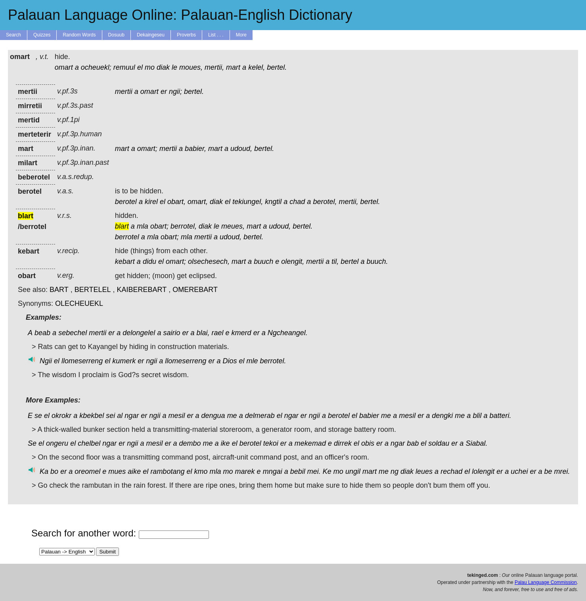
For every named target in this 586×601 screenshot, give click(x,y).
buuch (263, 261)
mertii (123, 91)
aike (134, 471)
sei (110, 416)
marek (245, 471)
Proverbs (186, 35)
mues (117, 471)
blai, (203, 333)
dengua (213, 416)
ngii (151, 361)
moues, (191, 67)
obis (367, 443)
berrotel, (183, 226)
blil (477, 416)
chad (297, 202)
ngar (131, 416)
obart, (176, 202)
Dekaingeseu (151, 35)
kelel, (256, 67)
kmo (200, 471)
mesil (176, 416)
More (241, 35)
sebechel (72, 333)
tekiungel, (247, 202)
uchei (519, 471)
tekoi (270, 443)
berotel (126, 202)
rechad (451, 471)
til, (335, 261)
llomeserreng (82, 361)
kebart (125, 261)
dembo (190, 443)
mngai (272, 471)
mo (150, 67)
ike (225, 443)
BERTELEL (93, 290)
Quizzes (41, 35)
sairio (171, 333)
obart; (159, 226)
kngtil (273, 202)
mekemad (310, 443)
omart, (198, 202)
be (548, 471)
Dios (229, 361)
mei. (314, 471)
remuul (124, 67)
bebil (297, 471)
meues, (233, 226)
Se (32, 443)
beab (42, 333)
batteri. (500, 416)
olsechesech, (209, 261)
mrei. (562, 471)
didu (149, 261)
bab (413, 443)
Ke (327, 471)
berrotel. (273, 361)
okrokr (61, 416)
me (232, 416)
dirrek (343, 443)
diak (163, 67)
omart (64, 67)
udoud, (241, 149)
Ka (44, 471)
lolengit (483, 471)
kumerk (124, 361)
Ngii (46, 361)
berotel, (325, 202)
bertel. (277, 67)
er (164, 91)
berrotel (127, 237)
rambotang (167, 471)
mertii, (214, 67)
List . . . (216, 35)
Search (13, 35)
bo (54, 471)
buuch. (377, 261)
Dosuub (116, 35)
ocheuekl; (96, 67)
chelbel (89, 443)
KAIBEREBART (142, 290)
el (140, 67)
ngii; (175, 91)
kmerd (241, 333)
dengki (442, 416)
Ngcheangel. (288, 333)
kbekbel (91, 416)
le (174, 67)
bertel (349, 261)
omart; (147, 149)
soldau (438, 443)
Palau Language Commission (546, 582)
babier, (195, 149)
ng (394, 471)
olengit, (292, 261)
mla (142, 226)
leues (424, 471)
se (38, 416)
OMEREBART (195, 290)
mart (233, 67)
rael (218, 333)
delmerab (260, 416)
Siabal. (476, 443)
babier (369, 416)
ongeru (57, 443)
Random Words (79, 35)
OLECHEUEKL (79, 303)
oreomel (87, 471)
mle (252, 361)
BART (59, 290)
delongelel (139, 333)
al (120, 416)
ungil (352, 471)
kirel (151, 202)
